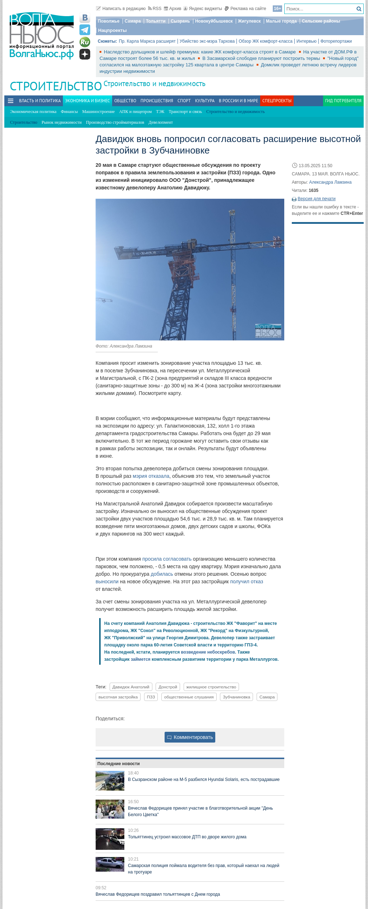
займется (141, 659)
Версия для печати (316, 198)
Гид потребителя (343, 100)
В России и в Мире (238, 100)
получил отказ (246, 581)
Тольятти (156, 21)
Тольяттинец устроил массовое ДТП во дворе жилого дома (187, 836)
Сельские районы (321, 21)
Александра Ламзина (330, 182)
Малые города (281, 21)
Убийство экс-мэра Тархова (207, 41)
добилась (162, 574)
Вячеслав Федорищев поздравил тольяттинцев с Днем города (158, 894)
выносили (107, 581)
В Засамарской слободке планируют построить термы (261, 58)
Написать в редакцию (121, 8)
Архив (172, 8)
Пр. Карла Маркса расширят (147, 41)
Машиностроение (98, 111)
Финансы (69, 111)
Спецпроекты (276, 100)
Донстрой (167, 686)
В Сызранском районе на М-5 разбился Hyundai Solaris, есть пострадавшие (204, 779)
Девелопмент (160, 122)
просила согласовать (167, 559)
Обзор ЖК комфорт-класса (266, 41)
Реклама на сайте (245, 8)
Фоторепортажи (336, 41)
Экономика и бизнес (87, 100)
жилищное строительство (211, 686)
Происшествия (157, 100)
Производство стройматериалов (115, 122)
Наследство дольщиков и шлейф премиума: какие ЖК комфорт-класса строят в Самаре (200, 52)
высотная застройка (118, 696)
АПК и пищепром (135, 111)
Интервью (306, 41)
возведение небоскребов (208, 652)
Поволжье (108, 21)
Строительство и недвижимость (155, 83)
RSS (155, 8)
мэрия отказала (151, 476)
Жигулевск (249, 21)
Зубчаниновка (236, 696)
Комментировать (190, 737)
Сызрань (180, 21)
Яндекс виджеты (203, 8)
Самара (133, 21)
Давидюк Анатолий (131, 686)
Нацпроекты (112, 30)
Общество (125, 100)
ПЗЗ (151, 696)
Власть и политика (40, 100)
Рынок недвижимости (62, 122)
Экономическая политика (33, 111)
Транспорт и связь (185, 111)
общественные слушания (189, 696)
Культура (205, 100)
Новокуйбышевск (214, 21)
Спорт (184, 100)
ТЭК (160, 111)
